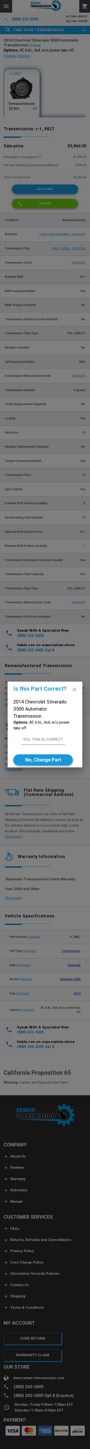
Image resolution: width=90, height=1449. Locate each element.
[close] (74, 689)
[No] (43, 760)
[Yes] (43, 740)
